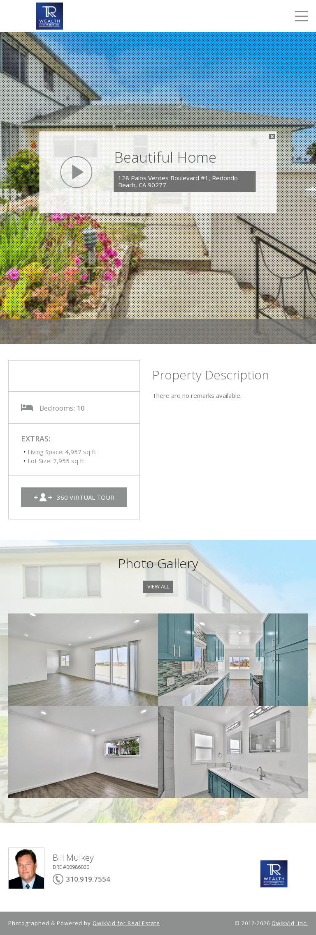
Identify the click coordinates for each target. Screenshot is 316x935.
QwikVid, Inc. (290, 923)
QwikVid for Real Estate (126, 923)
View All (158, 586)
